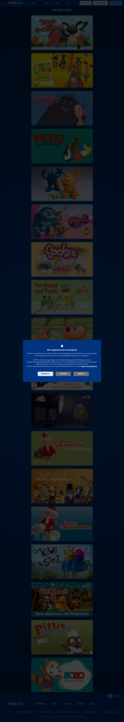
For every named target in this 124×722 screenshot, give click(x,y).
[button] (45, 374)
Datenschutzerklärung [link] (89, 366)
